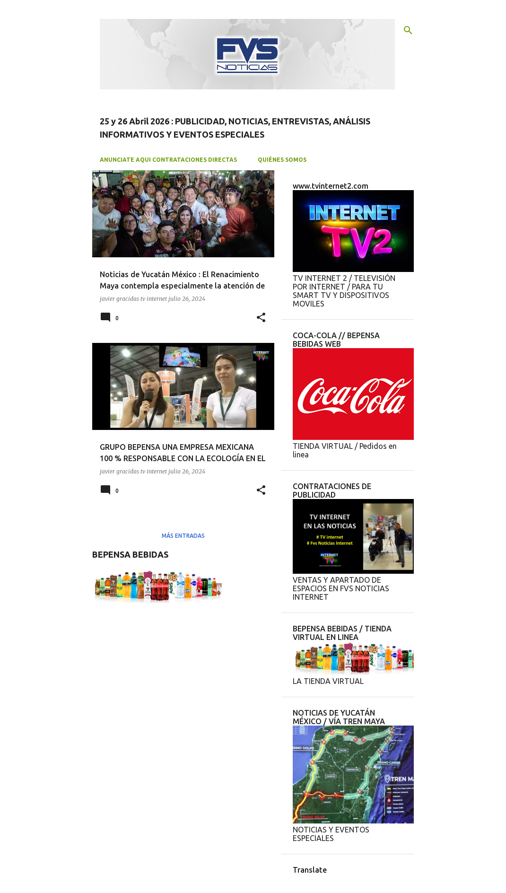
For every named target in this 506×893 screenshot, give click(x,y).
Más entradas (183, 536)
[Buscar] (408, 30)
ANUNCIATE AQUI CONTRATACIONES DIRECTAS (168, 160)
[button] (261, 318)
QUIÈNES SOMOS (282, 160)
